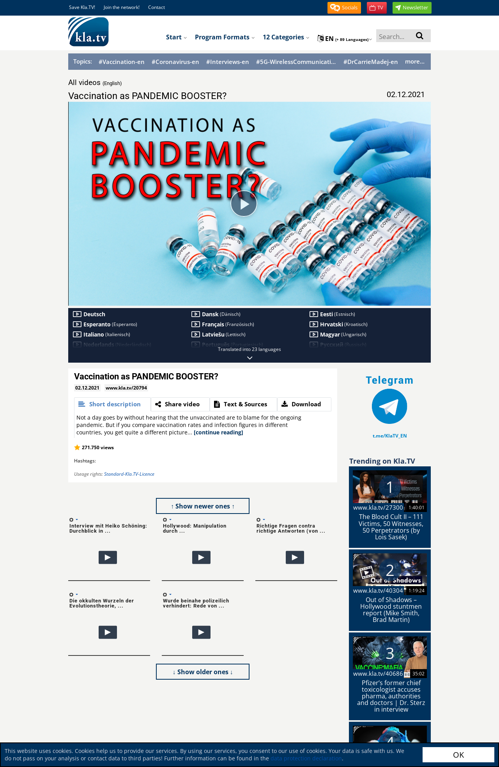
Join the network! (122, 7)
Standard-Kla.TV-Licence (129, 474)
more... (415, 61)
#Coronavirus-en (175, 62)
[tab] (112, 404)
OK (458, 754)
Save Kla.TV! (82, 7)
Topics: (82, 61)
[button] (344, 8)
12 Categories (286, 37)
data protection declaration (306, 758)
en (344, 38)
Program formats (225, 37)
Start (176, 37)
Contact (156, 7)
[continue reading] (218, 432)
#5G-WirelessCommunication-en (296, 62)
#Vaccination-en (122, 62)
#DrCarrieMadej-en (370, 62)
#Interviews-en (227, 62)
